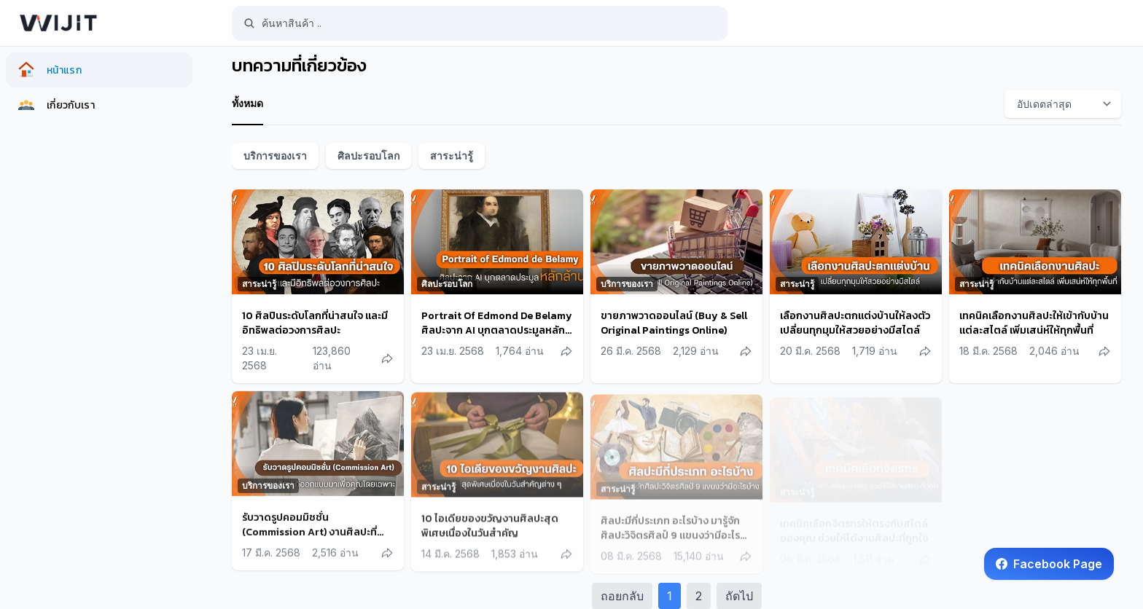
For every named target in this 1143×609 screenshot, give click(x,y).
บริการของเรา (275, 155)
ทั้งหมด (247, 103)
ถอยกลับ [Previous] (622, 596)
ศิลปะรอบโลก (368, 155)
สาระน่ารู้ (451, 155)
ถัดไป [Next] (739, 596)
